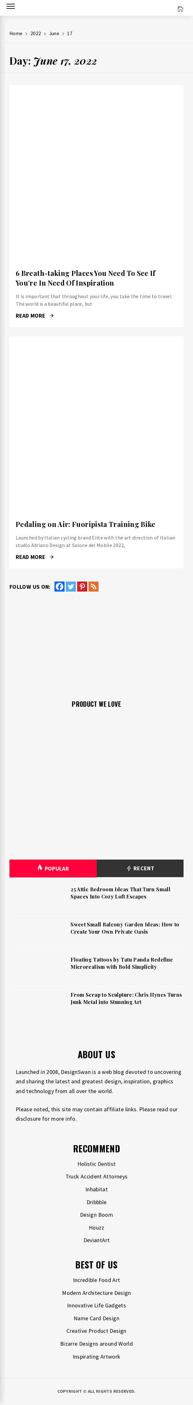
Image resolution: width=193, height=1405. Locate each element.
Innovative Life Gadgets (96, 1305)
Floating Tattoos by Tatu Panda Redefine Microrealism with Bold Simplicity (122, 963)
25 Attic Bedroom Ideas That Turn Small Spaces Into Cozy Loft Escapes (120, 892)
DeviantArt (96, 1240)
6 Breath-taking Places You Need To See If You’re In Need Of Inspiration (86, 277)
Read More (35, 316)
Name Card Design (96, 1318)
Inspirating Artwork (97, 1356)
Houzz (96, 1227)
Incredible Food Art (96, 1280)
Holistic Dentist (96, 1163)
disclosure (28, 1118)
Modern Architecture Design (96, 1292)
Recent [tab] (140, 868)
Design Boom (96, 1214)
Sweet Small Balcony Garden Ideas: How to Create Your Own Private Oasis (125, 928)
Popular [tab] (53, 868)
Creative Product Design (96, 1330)
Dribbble (97, 1202)
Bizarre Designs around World (96, 1343)
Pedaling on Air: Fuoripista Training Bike (86, 524)
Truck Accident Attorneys (96, 1176)
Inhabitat (96, 1189)
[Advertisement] (96, 642)
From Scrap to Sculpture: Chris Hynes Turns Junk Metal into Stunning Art (126, 998)
